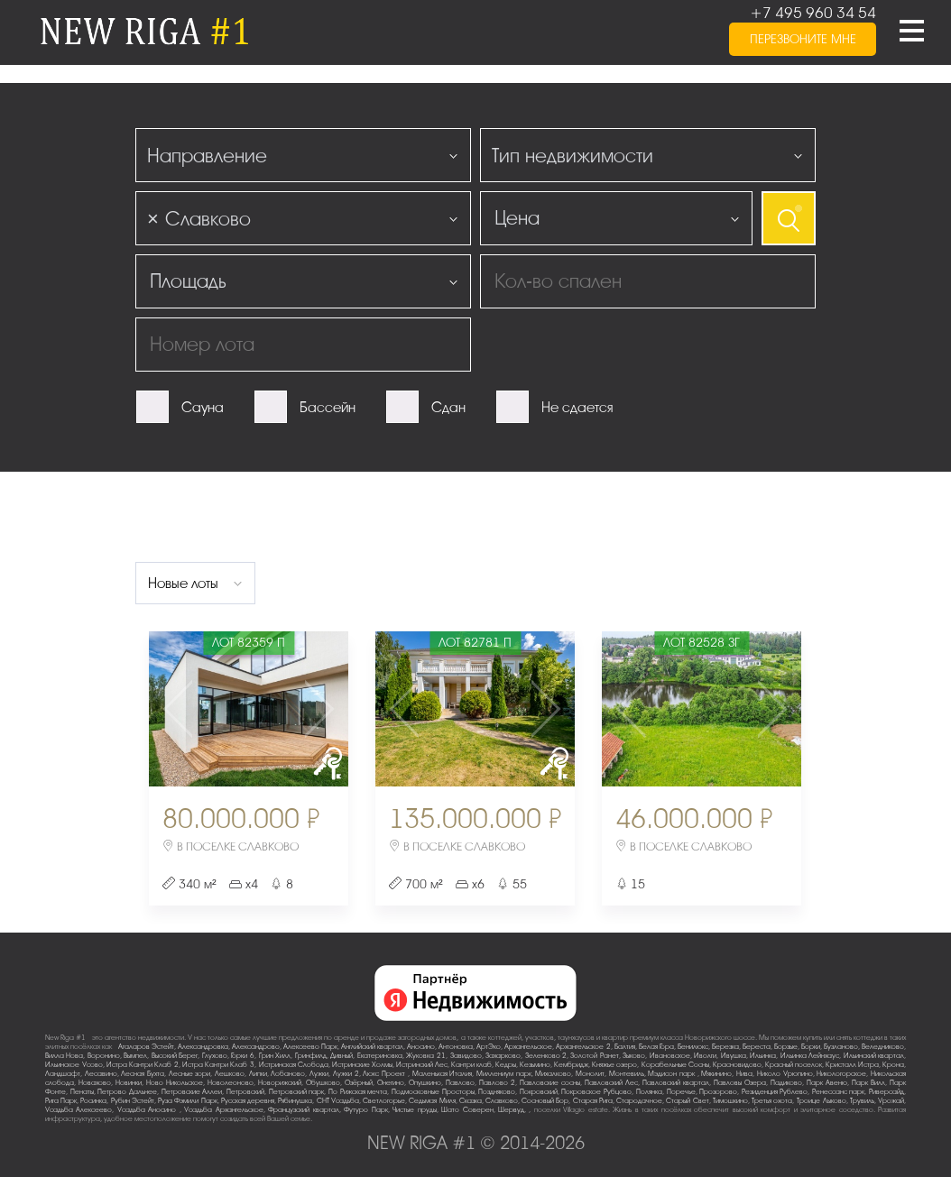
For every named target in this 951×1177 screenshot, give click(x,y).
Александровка (203, 1047)
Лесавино (101, 1074)
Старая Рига (593, 1101)
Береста (757, 1047)
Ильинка (763, 1056)
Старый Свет (687, 1101)
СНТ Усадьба (338, 1101)
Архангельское (528, 1047)
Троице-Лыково (821, 1101)
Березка (725, 1047)
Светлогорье (384, 1101)
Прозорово (718, 1092)
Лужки (318, 1074)
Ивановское (670, 1056)
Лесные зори (190, 1074)
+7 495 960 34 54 (813, 13)
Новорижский (279, 1083)
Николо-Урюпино (785, 1074)
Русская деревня (247, 1101)
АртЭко (488, 1047)
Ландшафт (62, 1074)
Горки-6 (242, 1056)
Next (315, 708)
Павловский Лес (611, 1083)
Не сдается (577, 408)
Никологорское (841, 1074)
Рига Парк (61, 1101)
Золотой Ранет (594, 1056)
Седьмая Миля (432, 1101)
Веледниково (883, 1047)
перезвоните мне (803, 39)
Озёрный (359, 1083)
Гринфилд (311, 1056)
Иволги (705, 1056)
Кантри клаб (471, 1065)
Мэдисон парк (672, 1074)
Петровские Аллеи (192, 1092)
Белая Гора (656, 1047)
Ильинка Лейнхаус (809, 1056)
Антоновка (456, 1047)
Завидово (466, 1056)
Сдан (448, 408)
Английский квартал (372, 1047)
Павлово (460, 1083)
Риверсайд (886, 1092)
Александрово (256, 1047)
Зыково (634, 1056)
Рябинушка (295, 1101)
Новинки (128, 1083)
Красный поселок (793, 1065)
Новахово (94, 1083)
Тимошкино (730, 1101)
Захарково (503, 1056)
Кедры (505, 1065)
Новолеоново (231, 1083)
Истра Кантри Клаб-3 (218, 1065)
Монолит (590, 1074)
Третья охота (772, 1101)
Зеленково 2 (546, 1056)
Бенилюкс (693, 1047)
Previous (182, 708)
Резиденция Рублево (775, 1092)
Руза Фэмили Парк (187, 1101)
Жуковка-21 (426, 1056)
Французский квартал (303, 1110)
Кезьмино (535, 1065)
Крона (893, 1065)
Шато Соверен (467, 1110)
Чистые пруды (414, 1110)
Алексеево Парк (310, 1047)
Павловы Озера (740, 1083)
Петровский (245, 1092)
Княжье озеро (614, 1065)
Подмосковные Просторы (433, 1092)
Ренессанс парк (838, 1092)
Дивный (341, 1056)
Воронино (104, 1056)
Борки (810, 1047)
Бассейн (327, 408)
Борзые (786, 1047)
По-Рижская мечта (358, 1092)
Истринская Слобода (293, 1065)
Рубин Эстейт (132, 1101)
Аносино (421, 1047)
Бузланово (841, 1047)
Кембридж (571, 1065)
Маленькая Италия (442, 1074)
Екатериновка (379, 1056)
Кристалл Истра (852, 1065)
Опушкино (425, 1083)
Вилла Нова (64, 1056)
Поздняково (496, 1092)
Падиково (786, 1083)
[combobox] (303, 155)
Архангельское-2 (583, 1047)
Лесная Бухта (142, 1074)
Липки (258, 1074)
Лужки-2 (346, 1074)
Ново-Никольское (174, 1083)
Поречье (681, 1092)
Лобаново (288, 1074)
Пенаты (82, 1092)
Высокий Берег (175, 1056)
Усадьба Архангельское (223, 1110)
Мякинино (716, 1074)
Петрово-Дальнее (127, 1092)
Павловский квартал (675, 1083)
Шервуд (511, 1110)
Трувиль (862, 1101)
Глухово (214, 1056)
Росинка (93, 1101)
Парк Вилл (868, 1083)
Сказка (470, 1101)
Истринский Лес (422, 1065)
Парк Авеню (827, 1083)
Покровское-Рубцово (596, 1092)
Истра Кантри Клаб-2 (142, 1065)
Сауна (202, 408)
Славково (501, 1101)
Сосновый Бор (545, 1101)
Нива (744, 1074)
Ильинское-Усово (74, 1065)
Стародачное (639, 1101)
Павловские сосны (550, 1083)
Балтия (624, 1047)
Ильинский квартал (874, 1056)
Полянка (649, 1092)
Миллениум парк (503, 1074)
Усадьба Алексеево (78, 1110)
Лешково (230, 1074)
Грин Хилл (275, 1056)
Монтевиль (626, 1074)
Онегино (390, 1083)
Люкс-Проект (385, 1074)
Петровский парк (297, 1092)
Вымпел (135, 1056)
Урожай (891, 1101)
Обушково (323, 1083)
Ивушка (733, 1056)
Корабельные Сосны (675, 1065)
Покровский (539, 1092)
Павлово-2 (497, 1083)
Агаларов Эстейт (146, 1047)
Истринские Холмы (362, 1065)
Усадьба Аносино (148, 1110)
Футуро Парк (365, 1110)
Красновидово (737, 1065)
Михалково (553, 1074)
